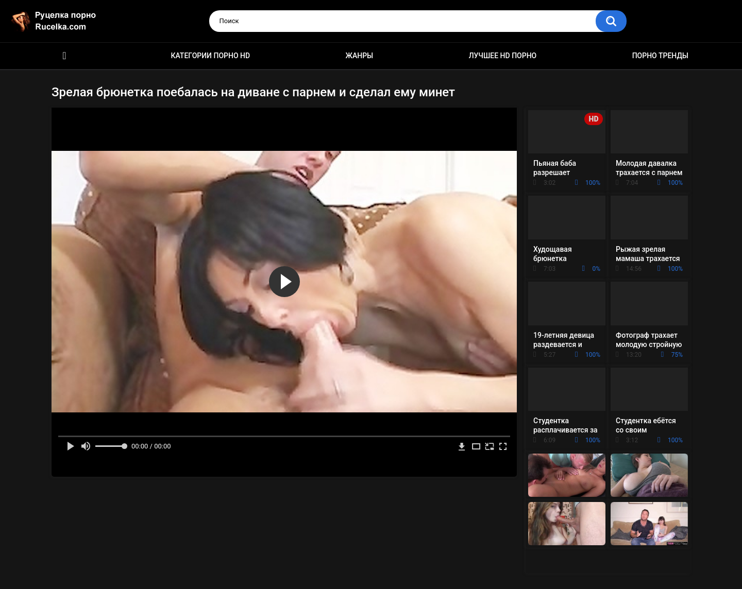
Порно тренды (660, 55)
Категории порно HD (210, 55)
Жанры (360, 55)
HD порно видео (64, 56)
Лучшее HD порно (503, 55)
